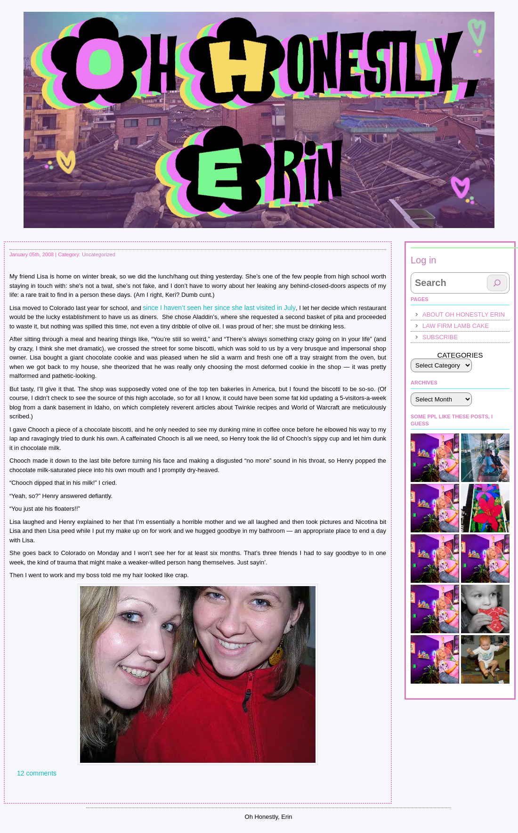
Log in (424, 260)
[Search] (497, 283)
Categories (460, 355)
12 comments (37, 773)
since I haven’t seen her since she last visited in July (219, 307)
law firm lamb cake (455, 325)
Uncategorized (98, 254)
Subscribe (440, 337)
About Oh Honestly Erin (463, 314)
